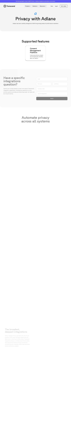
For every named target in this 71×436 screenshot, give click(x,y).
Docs (52, 6)
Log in (56, 6)
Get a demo (63, 6)
